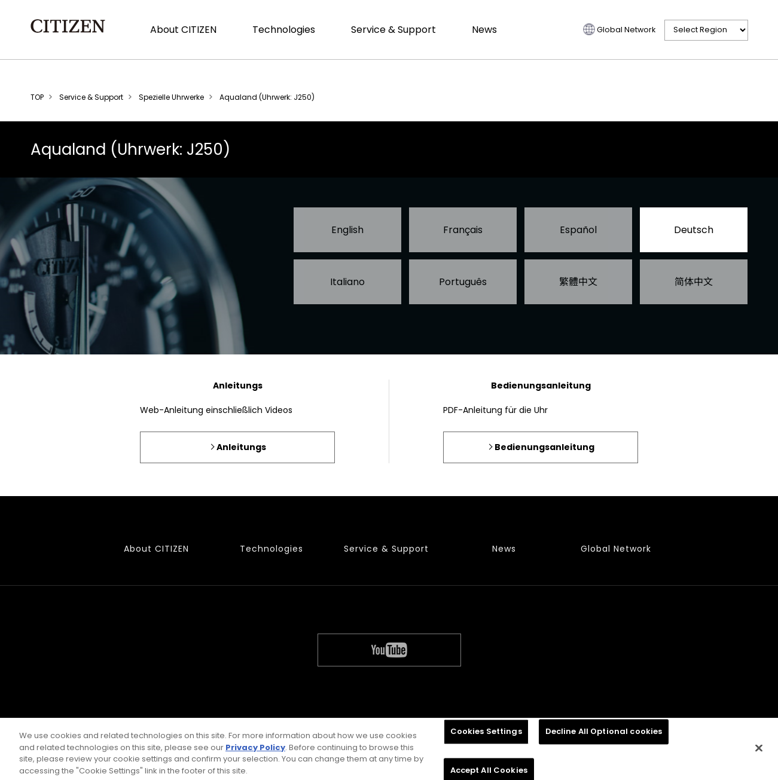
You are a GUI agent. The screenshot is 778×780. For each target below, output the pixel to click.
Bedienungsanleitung (544, 447)
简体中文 (694, 282)
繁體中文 (578, 282)
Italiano (347, 282)
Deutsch (693, 230)
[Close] (759, 752)
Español (578, 230)
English (347, 230)
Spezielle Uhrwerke (171, 97)
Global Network (626, 30)
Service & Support (393, 29)
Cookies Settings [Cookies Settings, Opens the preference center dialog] (486, 735)
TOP (37, 97)
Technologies (283, 29)
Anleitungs (241, 447)
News (484, 29)
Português (463, 282)
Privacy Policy (255, 751)
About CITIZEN (183, 29)
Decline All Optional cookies (604, 735)
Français (463, 230)
